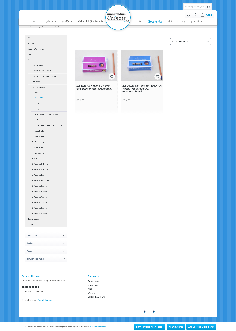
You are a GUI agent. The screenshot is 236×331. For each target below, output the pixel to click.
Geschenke (33, 60)
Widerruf (92, 292)
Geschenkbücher (37, 147)
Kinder (37, 103)
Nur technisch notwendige (150, 326)
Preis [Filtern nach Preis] (46, 250)
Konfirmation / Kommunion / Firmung (48, 125)
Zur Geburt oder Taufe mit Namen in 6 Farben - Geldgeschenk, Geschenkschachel (142, 88)
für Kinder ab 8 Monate (39, 169)
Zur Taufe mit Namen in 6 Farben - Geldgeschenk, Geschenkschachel (94, 87)
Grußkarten (35, 82)
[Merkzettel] (188, 15)
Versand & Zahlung (97, 296)
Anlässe (31, 43)
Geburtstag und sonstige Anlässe (46, 114)
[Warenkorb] (206, 15)
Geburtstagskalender (39, 153)
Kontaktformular (45, 300)
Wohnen (31, 38)
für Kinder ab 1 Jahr (38, 175)
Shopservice (95, 275)
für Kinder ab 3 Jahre (39, 191)
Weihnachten (39, 136)
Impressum (93, 285)
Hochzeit (38, 120)
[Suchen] (208, 6)
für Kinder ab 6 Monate (39, 164)
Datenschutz (94, 281)
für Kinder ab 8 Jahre (39, 213)
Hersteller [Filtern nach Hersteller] (46, 235)
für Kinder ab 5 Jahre (39, 202)
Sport (37, 109)
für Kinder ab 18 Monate (40, 180)
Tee (29, 54)
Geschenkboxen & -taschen (41, 70)
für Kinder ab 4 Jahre (39, 197)
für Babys (34, 158)
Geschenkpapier (37, 65)
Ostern (37, 92)
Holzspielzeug (33, 219)
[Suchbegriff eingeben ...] (194, 6)
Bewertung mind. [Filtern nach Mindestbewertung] (46, 258)
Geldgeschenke (38, 87)
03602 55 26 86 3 (30, 286)
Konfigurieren (176, 326)
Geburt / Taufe (41, 98)
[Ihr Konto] (195, 15)
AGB (90, 288)
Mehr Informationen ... (99, 326)
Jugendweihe (39, 131)
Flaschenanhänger (38, 142)
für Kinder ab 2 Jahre (39, 186)
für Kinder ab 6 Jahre (39, 208)
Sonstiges (31, 224)
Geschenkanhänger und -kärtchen (43, 76)
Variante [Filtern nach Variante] (46, 243)
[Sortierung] (190, 41)
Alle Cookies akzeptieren (201, 326)
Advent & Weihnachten (36, 49)
